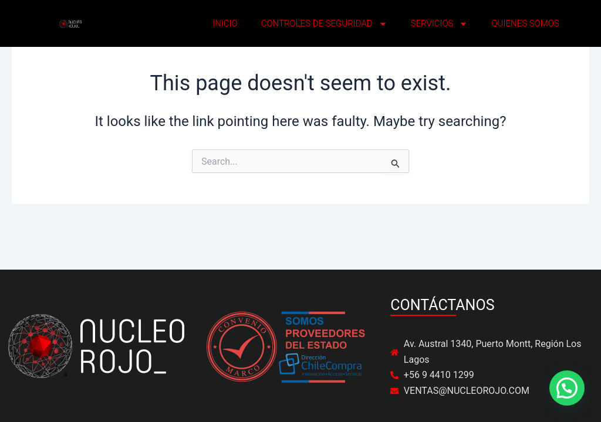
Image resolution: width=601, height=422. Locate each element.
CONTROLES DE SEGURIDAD (324, 23)
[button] (567, 388)
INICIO (225, 23)
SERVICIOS (439, 23)
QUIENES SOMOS (525, 23)
